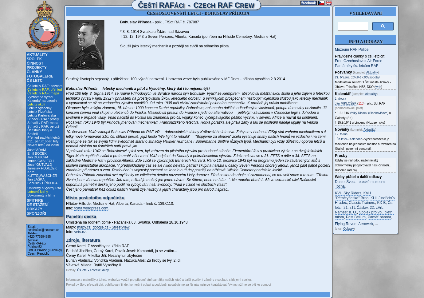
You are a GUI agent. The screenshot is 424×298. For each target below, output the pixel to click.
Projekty (37, 68)
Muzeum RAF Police (351, 49)
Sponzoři (36, 213)
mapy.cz (84, 227)
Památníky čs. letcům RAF (356, 66)
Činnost (35, 63)
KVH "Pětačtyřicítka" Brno (353, 195)
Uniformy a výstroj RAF (44, 188)
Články (34, 72)
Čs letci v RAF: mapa (43, 93)
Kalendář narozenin (42, 100)
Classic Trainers (362, 203)
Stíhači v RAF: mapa (42, 123)
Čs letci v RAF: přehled (44, 89)
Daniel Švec (345, 182)
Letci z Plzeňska (39, 111)
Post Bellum (356, 217)
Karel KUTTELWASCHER (42, 173)
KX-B (381, 203)
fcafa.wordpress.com (91, 208)
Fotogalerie (40, 76)
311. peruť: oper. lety (42, 141)
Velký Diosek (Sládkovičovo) (369, 113)
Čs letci (35, 80)
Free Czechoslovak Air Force (358, 61)
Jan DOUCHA (37, 157)
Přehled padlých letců (43, 137)
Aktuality (37, 55)
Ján (345, 103)
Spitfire (35, 200)
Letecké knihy (37, 191)
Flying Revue (345, 224)
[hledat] (352, 26)
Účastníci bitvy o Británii (39, 132)
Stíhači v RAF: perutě (43, 126)
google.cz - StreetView (110, 227)
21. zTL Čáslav (356, 207)
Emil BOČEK (37, 153)
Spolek (34, 59)
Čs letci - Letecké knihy (92, 270)
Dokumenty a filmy (41, 195)
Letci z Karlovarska (41, 115)
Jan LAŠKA (36, 179)
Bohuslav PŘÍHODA (42, 183)
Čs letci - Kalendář (349, 139)
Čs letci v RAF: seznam (44, 86)
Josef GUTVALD (39, 164)
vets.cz (80, 232)
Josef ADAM (36, 150)
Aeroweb (365, 224)
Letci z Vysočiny (39, 108)
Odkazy (34, 209)
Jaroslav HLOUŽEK (42, 168)
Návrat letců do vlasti (43, 145)
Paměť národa (379, 217)
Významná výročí (40, 97)
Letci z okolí (36, 104)
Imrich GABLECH (40, 161)
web (378, 87)
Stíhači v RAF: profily (43, 119)
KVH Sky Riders (348, 193)
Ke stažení (37, 205)
